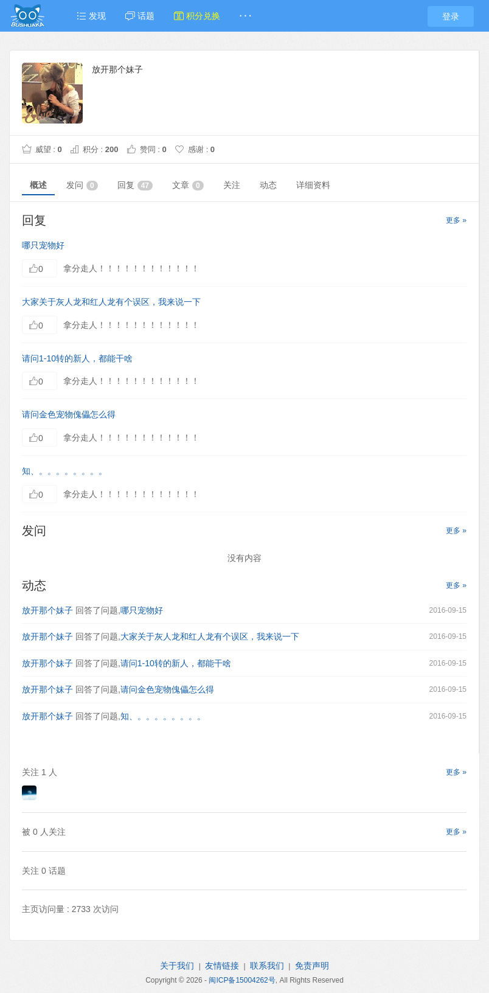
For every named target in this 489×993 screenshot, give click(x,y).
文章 (188, 185)
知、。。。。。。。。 (64, 471)
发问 (82, 185)
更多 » (456, 220)
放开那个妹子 (47, 610)
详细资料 (313, 185)
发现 (91, 16)
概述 (38, 185)
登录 (450, 16)
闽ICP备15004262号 (242, 980)
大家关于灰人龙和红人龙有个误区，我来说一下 (111, 302)
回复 (135, 185)
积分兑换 (197, 16)
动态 (268, 185)
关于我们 (177, 965)
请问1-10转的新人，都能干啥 (77, 358)
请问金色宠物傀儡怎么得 (69, 414)
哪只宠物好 (43, 245)
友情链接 (222, 965)
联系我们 (267, 965)
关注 (231, 185)
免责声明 (312, 965)
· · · (245, 16)
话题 (139, 16)
